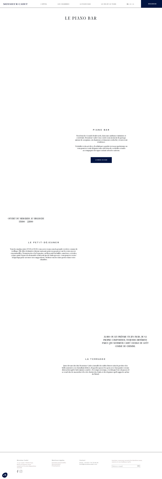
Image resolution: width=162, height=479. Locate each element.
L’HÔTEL (44, 4)
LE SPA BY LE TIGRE (108, 4)
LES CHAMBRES (63, 4)
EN (131, 4)
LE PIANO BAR (85, 4)
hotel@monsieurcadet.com (88, 464)
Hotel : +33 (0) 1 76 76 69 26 (88, 462)
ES (133, 4)
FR (128, 4)
